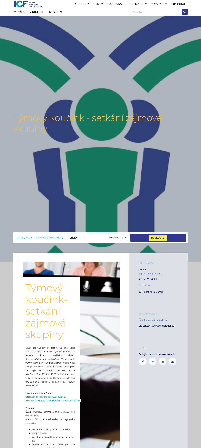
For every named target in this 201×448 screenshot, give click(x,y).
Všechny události (28, 12)
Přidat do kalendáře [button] (153, 291)
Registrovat (158, 237)
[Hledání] (185, 12)
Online (55, 11)
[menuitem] (116, 4)
